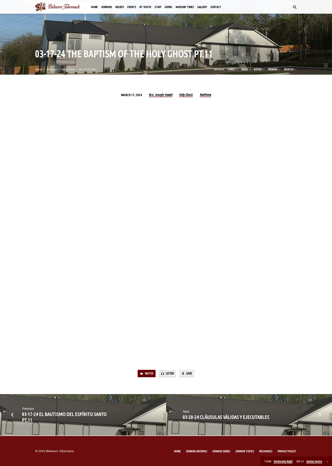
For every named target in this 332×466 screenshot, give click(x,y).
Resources (265, 451)
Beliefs (119, 7)
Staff (157, 7)
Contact (215, 7)
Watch (145, 374)
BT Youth (145, 7)
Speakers (274, 69)
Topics (233, 69)
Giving (168, 7)
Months (290, 69)
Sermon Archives (196, 451)
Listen (167, 374)
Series (246, 69)
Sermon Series (221, 451)
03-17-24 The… (88, 69)
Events (131, 7)
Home (94, 7)
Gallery (202, 7)
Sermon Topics (244, 451)
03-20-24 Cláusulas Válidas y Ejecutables (226, 417)
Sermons (106, 7)
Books (259, 69)
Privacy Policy (287, 451)
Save (187, 374)
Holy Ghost (67, 69)
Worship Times (185, 7)
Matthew (205, 95)
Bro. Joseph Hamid (160, 95)
